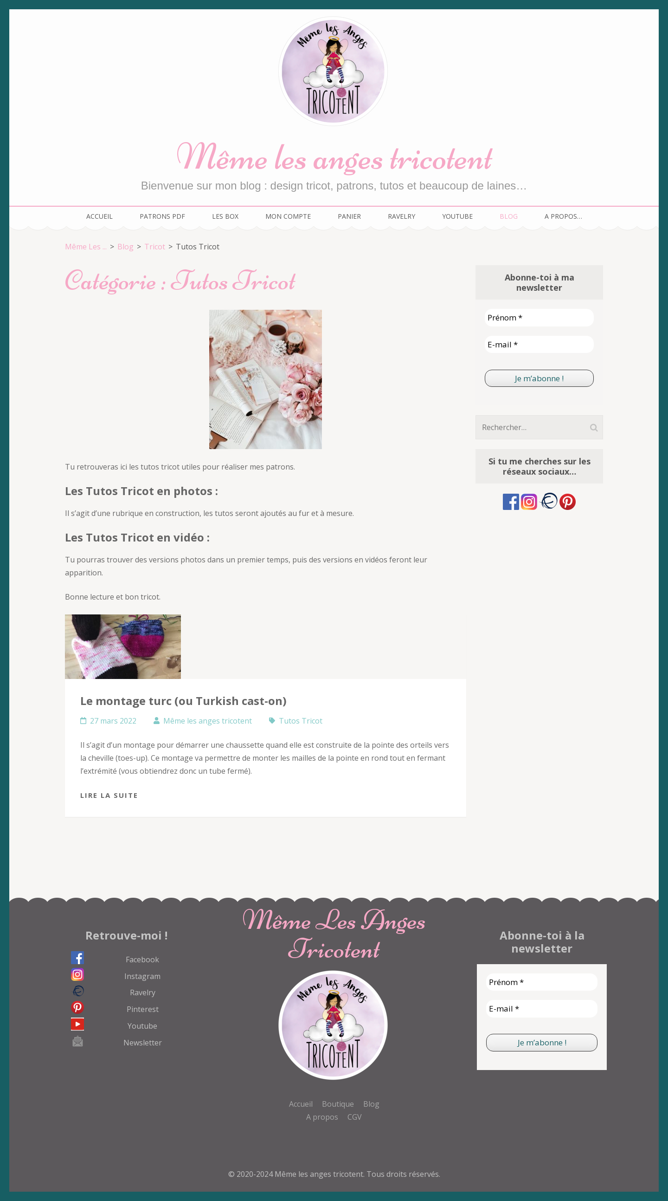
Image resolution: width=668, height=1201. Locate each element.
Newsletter (142, 1043)
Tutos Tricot (300, 721)
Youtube (457, 216)
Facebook (142, 959)
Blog (509, 216)
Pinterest (143, 1009)
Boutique (338, 1104)
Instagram (142, 976)
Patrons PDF (162, 216)
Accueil (99, 216)
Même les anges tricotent (334, 156)
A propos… (563, 216)
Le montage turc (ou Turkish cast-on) (183, 700)
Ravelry (401, 216)
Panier (349, 216)
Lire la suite (109, 795)
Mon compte (288, 216)
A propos (322, 1117)
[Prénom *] (539, 317)
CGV (354, 1117)
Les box (225, 216)
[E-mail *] (539, 344)
